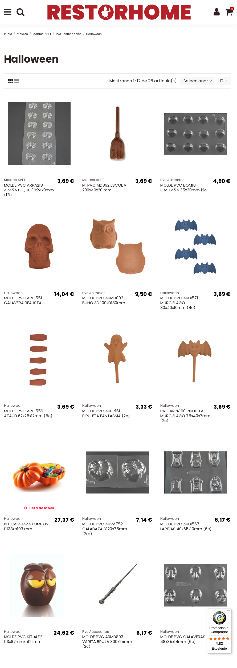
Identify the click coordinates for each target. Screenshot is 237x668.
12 (223, 81)
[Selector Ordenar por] (197, 81)
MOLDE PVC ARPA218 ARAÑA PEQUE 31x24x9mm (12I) (29, 190)
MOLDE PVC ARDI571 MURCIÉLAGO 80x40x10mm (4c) (179, 302)
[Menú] (228, 611)
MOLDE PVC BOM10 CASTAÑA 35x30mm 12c (183, 187)
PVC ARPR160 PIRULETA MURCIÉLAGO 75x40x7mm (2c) (185, 415)
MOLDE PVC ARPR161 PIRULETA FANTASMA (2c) (106, 413)
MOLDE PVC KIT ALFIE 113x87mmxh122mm (23, 639)
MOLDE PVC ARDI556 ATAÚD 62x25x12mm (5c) (28, 413)
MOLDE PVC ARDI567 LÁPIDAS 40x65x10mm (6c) (186, 526)
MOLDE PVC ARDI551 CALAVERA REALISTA (23, 300)
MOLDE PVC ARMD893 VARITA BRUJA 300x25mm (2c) (107, 641)
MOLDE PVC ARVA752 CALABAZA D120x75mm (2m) (104, 528)
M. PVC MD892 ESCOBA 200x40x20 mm (104, 187)
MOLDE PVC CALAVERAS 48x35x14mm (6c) (182, 639)
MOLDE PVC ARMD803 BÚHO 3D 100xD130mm (103, 300)
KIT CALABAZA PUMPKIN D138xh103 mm (26, 526)
